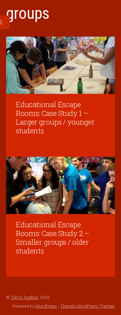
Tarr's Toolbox (24, 297)
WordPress (46, 306)
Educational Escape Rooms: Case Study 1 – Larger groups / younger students (55, 117)
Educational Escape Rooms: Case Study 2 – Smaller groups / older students (52, 237)
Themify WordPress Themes (87, 306)
